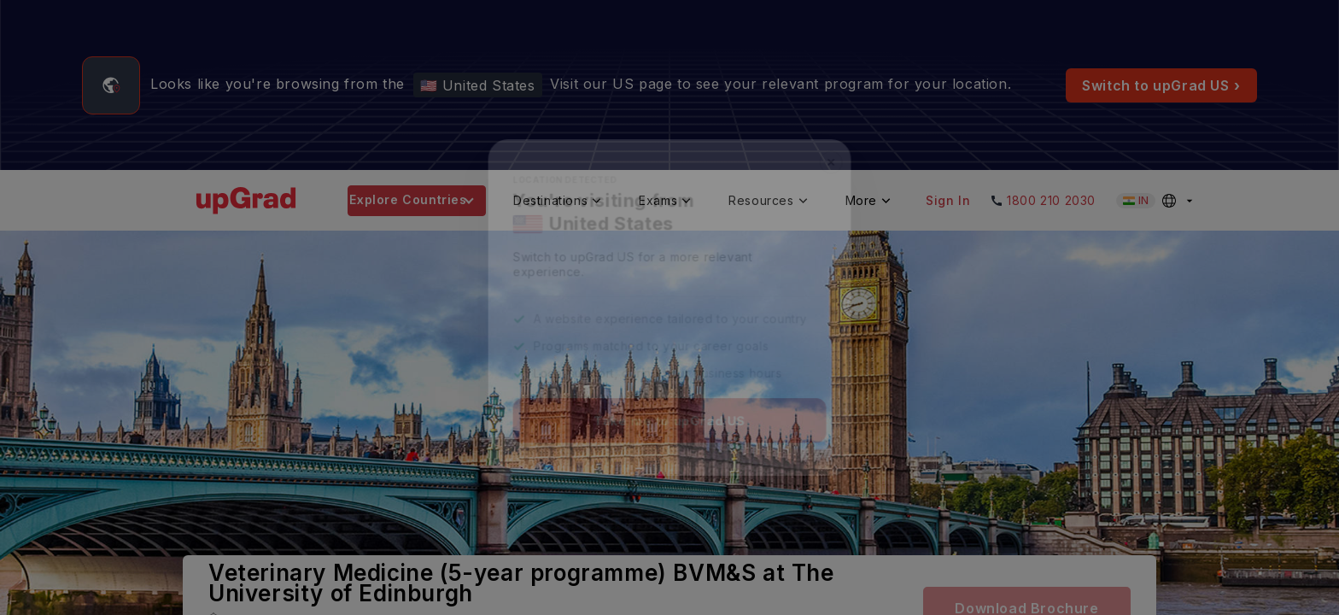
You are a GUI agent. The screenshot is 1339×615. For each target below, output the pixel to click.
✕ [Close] (837, 156)
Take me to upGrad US (669, 425)
